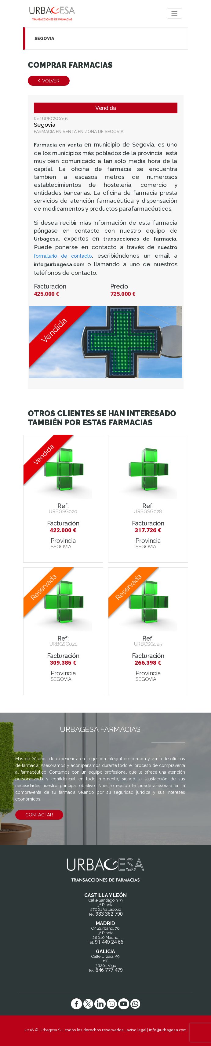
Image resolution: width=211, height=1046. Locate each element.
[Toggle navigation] (174, 13)
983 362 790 (109, 913)
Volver (49, 81)
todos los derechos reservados (94, 1030)
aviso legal (136, 1030)
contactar (39, 815)
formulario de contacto (63, 256)
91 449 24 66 (109, 942)
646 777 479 (109, 970)
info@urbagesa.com (168, 1030)
